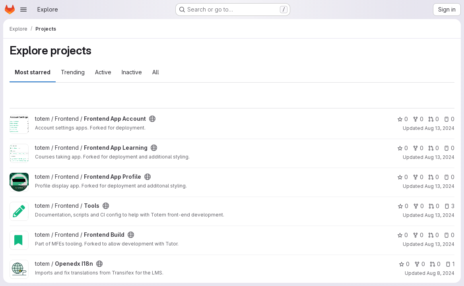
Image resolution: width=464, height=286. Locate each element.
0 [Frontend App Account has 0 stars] (402, 119)
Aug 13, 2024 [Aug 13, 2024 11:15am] (439, 215)
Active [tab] (103, 72)
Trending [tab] (73, 72)
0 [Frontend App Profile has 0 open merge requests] (433, 177)
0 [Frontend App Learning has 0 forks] (418, 148)
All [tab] (155, 72)
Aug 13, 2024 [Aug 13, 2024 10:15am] (439, 244)
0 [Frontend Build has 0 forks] (418, 235)
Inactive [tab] (132, 72)
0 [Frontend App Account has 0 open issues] (449, 119)
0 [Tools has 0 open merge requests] (434, 206)
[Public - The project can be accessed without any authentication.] (152, 119)
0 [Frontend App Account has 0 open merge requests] (433, 119)
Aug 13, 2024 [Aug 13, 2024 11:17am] (439, 128)
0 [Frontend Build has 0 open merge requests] (433, 235)
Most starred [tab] (32, 72)
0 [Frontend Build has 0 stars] (402, 235)
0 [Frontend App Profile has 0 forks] (418, 177)
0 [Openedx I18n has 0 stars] (404, 264)
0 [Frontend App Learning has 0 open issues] (449, 148)
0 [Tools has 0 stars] (403, 206)
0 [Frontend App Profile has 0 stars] (402, 177)
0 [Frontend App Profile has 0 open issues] (449, 177)
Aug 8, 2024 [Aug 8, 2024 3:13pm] (440, 273)
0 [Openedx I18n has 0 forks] (419, 264)
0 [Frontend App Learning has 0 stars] (402, 148)
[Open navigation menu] (23, 9)
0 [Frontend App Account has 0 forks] (418, 119)
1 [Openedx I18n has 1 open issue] (449, 264)
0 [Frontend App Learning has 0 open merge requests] (433, 148)
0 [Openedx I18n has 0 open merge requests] (435, 264)
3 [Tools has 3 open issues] (449, 206)
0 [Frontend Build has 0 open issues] (449, 235)
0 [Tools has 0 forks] (418, 206)
